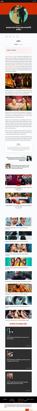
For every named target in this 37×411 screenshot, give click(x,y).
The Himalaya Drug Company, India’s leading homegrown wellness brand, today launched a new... (20, 167)
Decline (31, 409)
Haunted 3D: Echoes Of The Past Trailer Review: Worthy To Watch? (17, 309)
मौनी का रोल (14, 90)
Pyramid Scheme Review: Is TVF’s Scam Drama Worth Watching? (16, 231)
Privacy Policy (30, 401)
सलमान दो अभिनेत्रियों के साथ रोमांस (11, 66)
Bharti (16, 44)
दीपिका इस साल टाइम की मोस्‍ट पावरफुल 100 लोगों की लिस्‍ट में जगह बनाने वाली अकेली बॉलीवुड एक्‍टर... (16, 159)
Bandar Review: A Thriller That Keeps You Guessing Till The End (18, 284)
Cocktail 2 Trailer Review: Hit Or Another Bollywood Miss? (17, 322)
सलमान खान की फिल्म (9, 56)
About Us (12, 401)
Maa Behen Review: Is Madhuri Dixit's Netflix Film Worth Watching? (16, 271)
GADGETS (8, 338)
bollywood (18, 25)
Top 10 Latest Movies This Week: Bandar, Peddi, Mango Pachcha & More (17, 385)
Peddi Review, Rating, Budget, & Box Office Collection (16, 296)
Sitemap (5, 401)
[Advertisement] (4, 21)
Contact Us (21, 401)
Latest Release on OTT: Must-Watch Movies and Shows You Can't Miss (19, 208)
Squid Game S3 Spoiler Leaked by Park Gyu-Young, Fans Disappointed (18, 189)
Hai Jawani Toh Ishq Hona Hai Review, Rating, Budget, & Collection (17, 257)
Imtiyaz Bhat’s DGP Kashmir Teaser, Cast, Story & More (16, 244)
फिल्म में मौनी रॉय (26, 115)
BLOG (18, 186)
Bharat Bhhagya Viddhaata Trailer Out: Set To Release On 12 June (18, 363)
